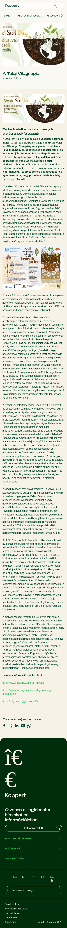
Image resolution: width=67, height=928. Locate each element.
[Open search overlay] (55, 6)
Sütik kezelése (12, 904)
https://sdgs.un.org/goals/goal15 (20, 701)
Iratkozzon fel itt (42, 828)
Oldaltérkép (10, 922)
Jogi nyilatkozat (12, 913)
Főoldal (6, 15)
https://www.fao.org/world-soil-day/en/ (23, 682)
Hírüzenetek (53, 15)
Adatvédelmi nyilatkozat (16, 908)
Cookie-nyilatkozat (14, 917)
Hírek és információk (28, 15)
